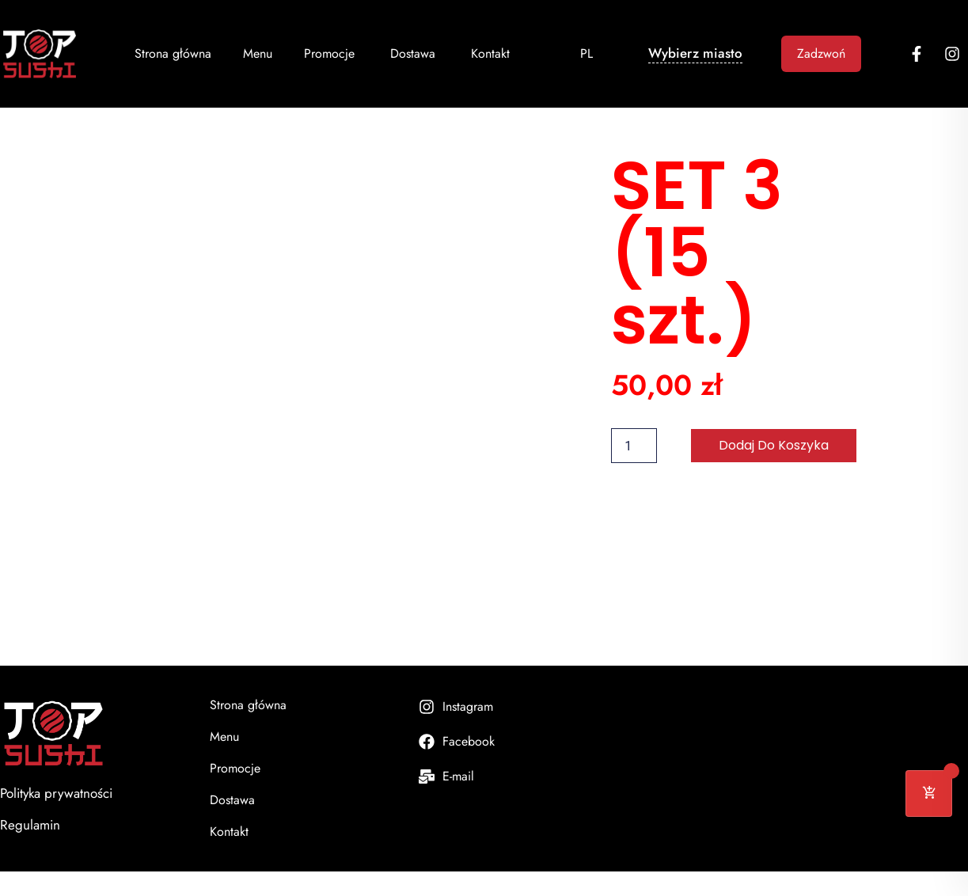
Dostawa (414, 53)
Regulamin (30, 825)
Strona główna (173, 53)
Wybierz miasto (695, 53)
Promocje (331, 53)
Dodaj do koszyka (774, 445)
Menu (257, 53)
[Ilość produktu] (634, 445)
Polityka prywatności (56, 793)
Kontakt (490, 53)
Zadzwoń (821, 53)
